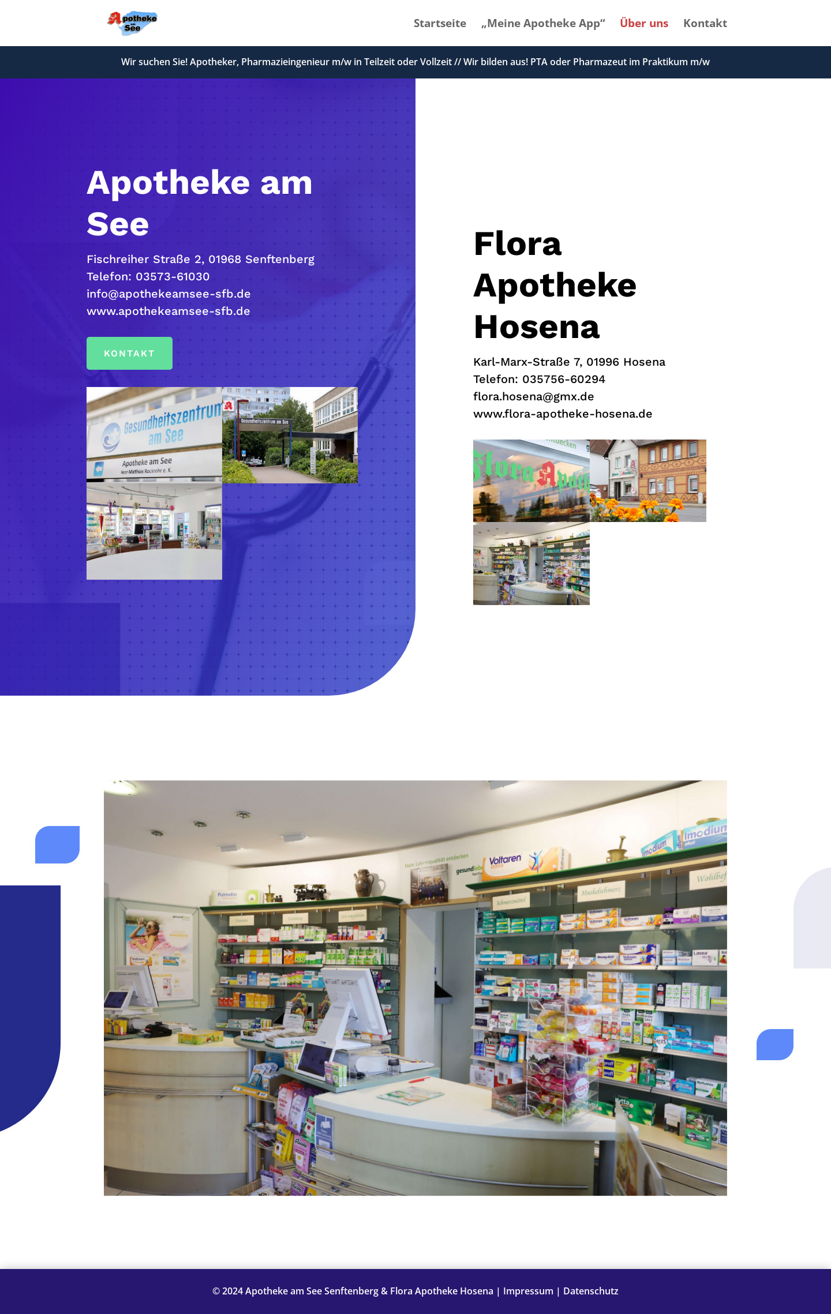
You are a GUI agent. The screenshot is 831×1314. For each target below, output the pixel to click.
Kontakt (705, 25)
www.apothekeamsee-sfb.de (168, 311)
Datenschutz (591, 1291)
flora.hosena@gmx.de (533, 396)
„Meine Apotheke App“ (543, 25)
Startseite (440, 25)
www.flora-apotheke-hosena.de (563, 414)
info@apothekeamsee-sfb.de (169, 294)
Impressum (528, 1291)
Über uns (644, 25)
